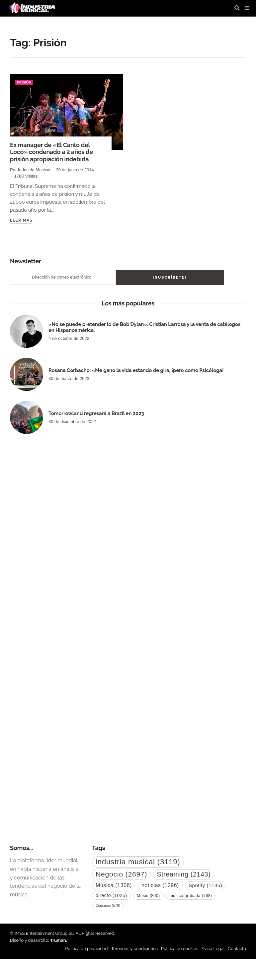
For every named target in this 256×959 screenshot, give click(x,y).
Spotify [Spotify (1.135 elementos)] (205, 885)
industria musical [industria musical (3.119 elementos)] (138, 862)
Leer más (21, 220)
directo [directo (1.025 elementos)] (111, 895)
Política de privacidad (86, 948)
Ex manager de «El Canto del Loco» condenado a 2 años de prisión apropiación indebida (51, 152)
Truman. (58, 940)
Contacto (237, 948)
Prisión (24, 82)
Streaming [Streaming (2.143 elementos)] (184, 874)
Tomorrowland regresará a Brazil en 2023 (96, 413)
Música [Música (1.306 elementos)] (114, 885)
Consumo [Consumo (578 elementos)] (108, 905)
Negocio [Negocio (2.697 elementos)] (121, 874)
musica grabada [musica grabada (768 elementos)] (191, 895)
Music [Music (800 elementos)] (148, 895)
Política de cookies (179, 948)
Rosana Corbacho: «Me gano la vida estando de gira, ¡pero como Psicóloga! (135, 370)
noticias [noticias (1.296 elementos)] (160, 885)
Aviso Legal (213, 948)
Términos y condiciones (134, 948)
